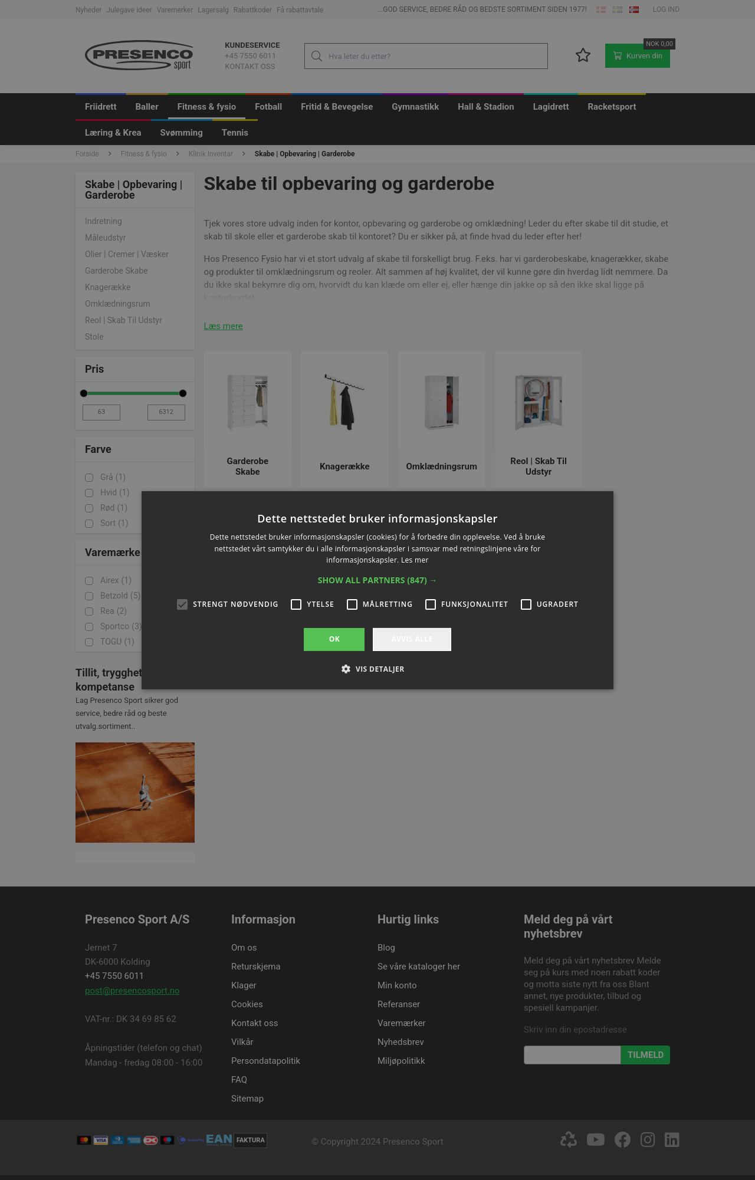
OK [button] (334, 639)
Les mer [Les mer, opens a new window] (415, 560)
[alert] (377, 590)
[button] (378, 580)
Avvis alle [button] (411, 639)
